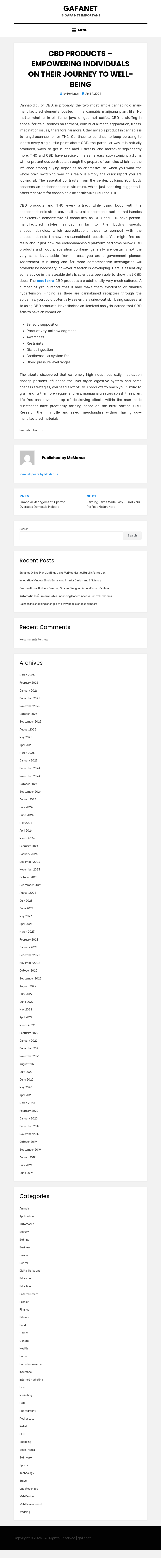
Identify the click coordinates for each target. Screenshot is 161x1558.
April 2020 (26, 1103)
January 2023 (29, 955)
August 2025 (28, 737)
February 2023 (29, 947)
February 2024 (29, 854)
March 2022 (27, 1033)
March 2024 (27, 846)
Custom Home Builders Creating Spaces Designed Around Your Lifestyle (64, 596)
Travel (23, 1489)
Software (26, 1465)
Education (26, 1286)
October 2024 (28, 792)
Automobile (27, 1232)
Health (36, 438)
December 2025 (30, 706)
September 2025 (30, 729)
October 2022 (28, 978)
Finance (24, 1317)
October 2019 (28, 1150)
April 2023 (26, 932)
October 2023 (28, 885)
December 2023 (30, 869)
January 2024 (29, 862)
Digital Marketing (30, 1279)
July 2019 (26, 1173)
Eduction (25, 1294)
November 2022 (30, 971)
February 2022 (29, 1041)
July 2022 (26, 1002)
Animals (24, 1216)
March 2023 (27, 940)
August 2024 (28, 807)
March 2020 (27, 1111)
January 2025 (29, 768)
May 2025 (26, 745)
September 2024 (30, 800)
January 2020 (29, 1126)
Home (23, 1364)
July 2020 (26, 1080)
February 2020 (29, 1118)
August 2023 (28, 901)
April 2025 (26, 753)
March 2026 (27, 683)
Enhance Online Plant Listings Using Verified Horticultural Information (63, 581)
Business (25, 1255)
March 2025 (27, 761)
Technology (27, 1481)
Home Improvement (32, 1372)
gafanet (80, 11)
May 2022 (26, 1017)
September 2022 (30, 986)
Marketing (26, 1403)
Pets (23, 1411)
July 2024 (26, 815)
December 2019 (30, 1134)
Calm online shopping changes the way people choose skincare (58, 612)
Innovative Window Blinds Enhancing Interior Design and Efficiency (60, 588)
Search (24, 537)
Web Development (31, 1512)
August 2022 (28, 994)
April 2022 (26, 1025)
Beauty (24, 1240)
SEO (22, 1442)
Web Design (27, 1504)
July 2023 (26, 908)
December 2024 (30, 776)
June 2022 (27, 1010)
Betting (24, 1247)
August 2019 (28, 1165)
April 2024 (26, 838)
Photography (28, 1419)
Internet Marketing (31, 1388)
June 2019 (26, 1181)
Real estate (27, 1426)
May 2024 (26, 831)
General (24, 1349)
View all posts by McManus (39, 482)
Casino (24, 1263)
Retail (23, 1434)
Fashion (24, 1310)
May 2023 (26, 924)
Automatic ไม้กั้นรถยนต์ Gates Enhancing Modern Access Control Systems (66, 604)
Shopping (25, 1450)
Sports (24, 1473)
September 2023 (30, 893)
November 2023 (30, 877)
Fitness (24, 1325)
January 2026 (29, 698)
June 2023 (27, 916)
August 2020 (28, 1072)
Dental (24, 1271)
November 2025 (30, 714)
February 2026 (29, 691)
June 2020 (27, 1087)
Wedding (25, 1520)
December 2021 (30, 1056)
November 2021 (30, 1064)
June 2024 (27, 823)
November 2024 (30, 784)
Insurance (26, 1380)
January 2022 (29, 1049)
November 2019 (30, 1142)
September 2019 (30, 1157)
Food (23, 1333)
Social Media (27, 1457)
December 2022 (30, 963)
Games (24, 1341)
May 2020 (26, 1095)
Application (27, 1224)
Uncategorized (29, 1496)
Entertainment (29, 1302)
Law (22, 1395)
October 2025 (28, 722)
